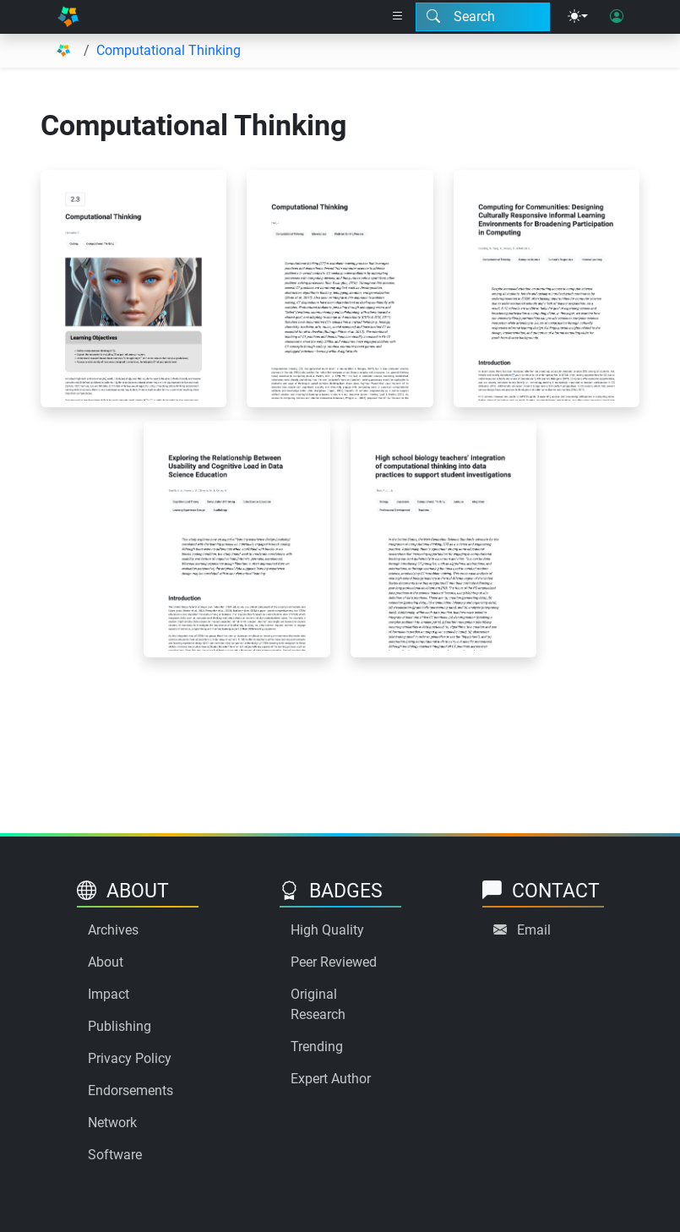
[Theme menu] (578, 17)
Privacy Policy (129, 1058)
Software (115, 1155)
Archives (113, 930)
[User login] (616, 17)
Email (534, 930)
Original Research (318, 1004)
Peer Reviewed (334, 962)
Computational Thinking (168, 50)
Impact (108, 994)
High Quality (327, 930)
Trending (317, 1046)
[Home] (68, 17)
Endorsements (130, 1090)
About (105, 962)
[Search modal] (483, 17)
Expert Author (331, 1079)
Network (112, 1123)
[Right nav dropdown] (398, 17)
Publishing (119, 1026)
